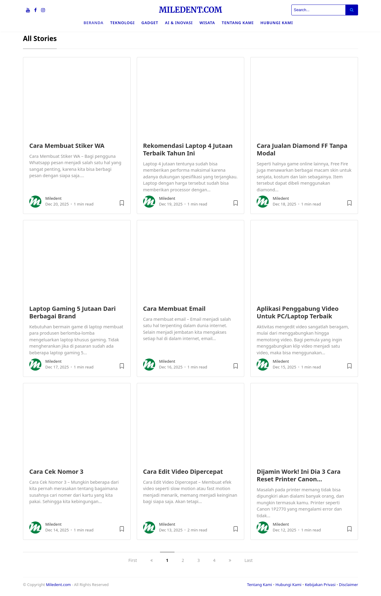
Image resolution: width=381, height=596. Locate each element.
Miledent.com (58, 584)
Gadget (149, 22)
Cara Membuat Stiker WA (66, 146)
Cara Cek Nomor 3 (56, 471)
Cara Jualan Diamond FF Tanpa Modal (302, 149)
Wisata (207, 22)
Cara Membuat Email (174, 308)
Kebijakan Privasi (320, 584)
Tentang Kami (238, 22)
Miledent (53, 198)
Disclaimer (348, 584)
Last (249, 560)
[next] (230, 560)
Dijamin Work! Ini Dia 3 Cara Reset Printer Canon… (299, 475)
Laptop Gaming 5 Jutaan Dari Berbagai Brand (72, 312)
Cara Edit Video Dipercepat (183, 471)
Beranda (94, 22)
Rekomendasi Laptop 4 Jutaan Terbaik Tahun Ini (188, 149)
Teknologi (122, 22)
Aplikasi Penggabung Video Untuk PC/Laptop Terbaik (297, 312)
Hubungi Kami (276, 22)
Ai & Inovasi (179, 22)
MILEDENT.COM (190, 10)
